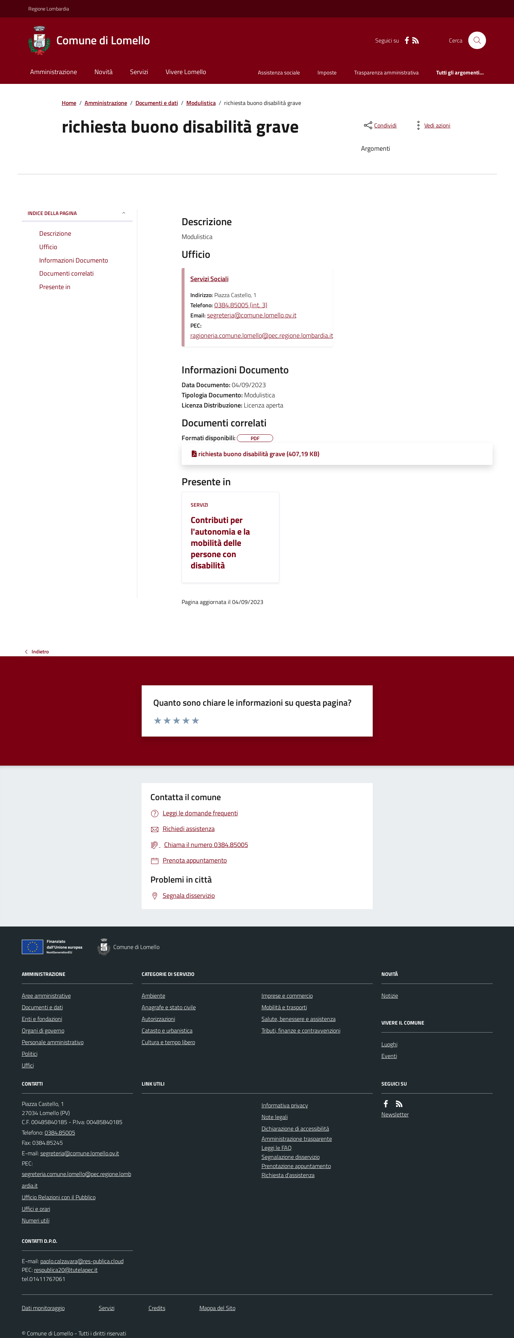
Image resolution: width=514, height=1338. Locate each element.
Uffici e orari (36, 1208)
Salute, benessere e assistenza (299, 1018)
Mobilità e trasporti (284, 1007)
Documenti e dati (156, 102)
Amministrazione (53, 72)
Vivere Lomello (186, 72)
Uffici (28, 1065)
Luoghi (389, 1044)
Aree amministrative (46, 995)
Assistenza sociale (279, 72)
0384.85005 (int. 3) (240, 305)
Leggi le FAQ (277, 1147)
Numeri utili (35, 1220)
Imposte (327, 72)
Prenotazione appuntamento (296, 1165)
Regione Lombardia (48, 8)
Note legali (275, 1116)
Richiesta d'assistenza (288, 1175)
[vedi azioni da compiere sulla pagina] (431, 125)
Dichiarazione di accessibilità (295, 1128)
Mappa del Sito (217, 1307)
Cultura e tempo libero (168, 1042)
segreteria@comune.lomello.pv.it (251, 315)
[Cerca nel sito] (474, 40)
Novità (103, 72)
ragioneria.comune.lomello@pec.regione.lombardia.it (261, 335)
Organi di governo (43, 1030)
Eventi (389, 1055)
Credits (157, 1307)
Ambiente (153, 995)
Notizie (389, 995)
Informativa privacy (285, 1105)
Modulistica (201, 102)
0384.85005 (60, 1132)
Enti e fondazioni (42, 1018)
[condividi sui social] (379, 125)
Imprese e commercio (287, 995)
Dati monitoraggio (43, 1307)
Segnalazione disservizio (291, 1156)
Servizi (139, 72)
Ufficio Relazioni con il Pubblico (59, 1197)
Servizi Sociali (209, 279)
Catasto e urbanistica (167, 1030)
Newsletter (395, 1114)
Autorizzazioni (158, 1018)
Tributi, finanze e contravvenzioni (301, 1030)
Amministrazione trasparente (297, 1138)
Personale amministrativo (53, 1042)
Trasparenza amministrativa (386, 72)
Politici (29, 1053)
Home (69, 102)
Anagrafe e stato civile (169, 1007)
